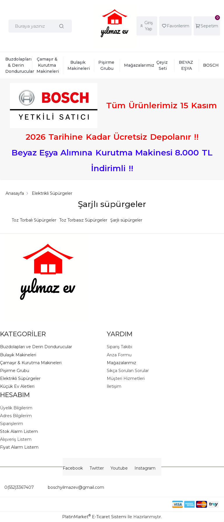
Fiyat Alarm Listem (19, 447)
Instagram (144, 468)
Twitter (97, 468)
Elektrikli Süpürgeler (20, 378)
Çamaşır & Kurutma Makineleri (31, 362)
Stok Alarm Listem (19, 431)
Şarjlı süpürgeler (126, 220)
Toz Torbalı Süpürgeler (34, 220)
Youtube (119, 468)
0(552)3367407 (19, 487)
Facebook (73, 468)
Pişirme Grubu (14, 370)
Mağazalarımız (121, 362)
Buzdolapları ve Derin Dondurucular (36, 346)
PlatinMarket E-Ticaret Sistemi (94, 516)
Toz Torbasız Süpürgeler (83, 220)
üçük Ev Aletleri (18, 386)
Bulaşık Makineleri (18, 355)
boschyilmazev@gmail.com (69, 487)
